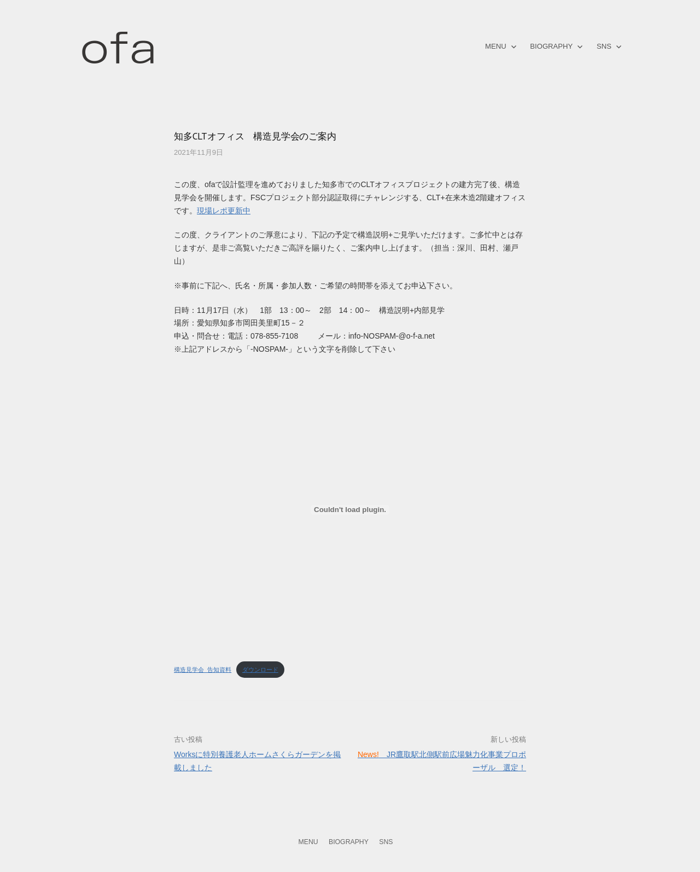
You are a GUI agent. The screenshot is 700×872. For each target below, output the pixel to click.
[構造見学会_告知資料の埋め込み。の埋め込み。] (350, 510)
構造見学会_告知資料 (202, 669)
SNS (604, 46)
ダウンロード (260, 669)
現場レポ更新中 (223, 210)
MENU (495, 46)
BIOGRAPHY (551, 46)
